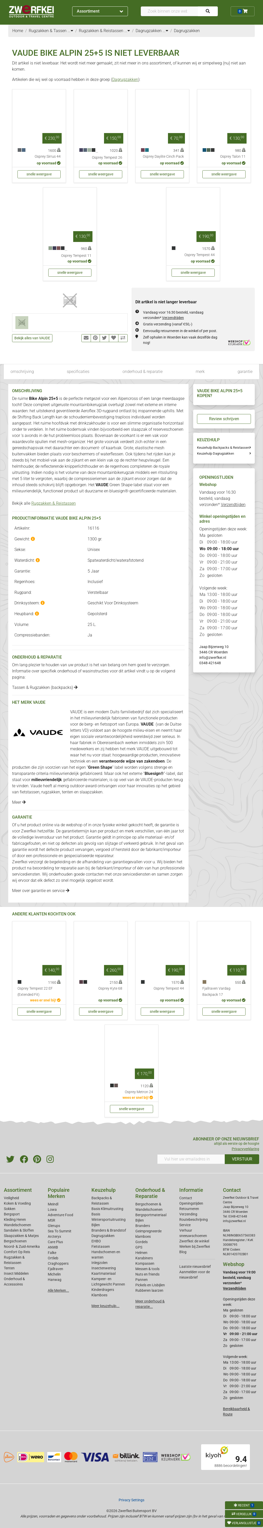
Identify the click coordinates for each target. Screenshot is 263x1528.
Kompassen (144, 1263)
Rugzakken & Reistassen (53, 503)
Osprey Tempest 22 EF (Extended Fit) (35, 991)
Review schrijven (224, 418)
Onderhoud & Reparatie (150, 1193)
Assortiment (100, 11)
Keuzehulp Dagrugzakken (215, 453)
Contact (185, 1198)
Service (185, 1225)
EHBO (96, 1241)
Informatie (191, 1190)
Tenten (9, 1268)
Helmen (141, 1253)
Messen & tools (147, 1269)
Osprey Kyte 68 (110, 988)
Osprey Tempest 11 (76, 256)
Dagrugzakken (125, 79)
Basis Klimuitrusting (107, 1209)
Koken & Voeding (17, 1203)
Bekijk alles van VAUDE (32, 338)
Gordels (141, 1242)
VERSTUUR (242, 1159)
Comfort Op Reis (17, 1252)
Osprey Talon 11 (233, 156)
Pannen (141, 1280)
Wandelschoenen (17, 1225)
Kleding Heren (15, 1219)
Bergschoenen (15, 1241)
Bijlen (95, 1225)
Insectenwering (103, 1268)
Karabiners (144, 1258)
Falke (52, 1253)
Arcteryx (54, 1236)
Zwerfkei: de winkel (194, 1241)
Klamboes (99, 1295)
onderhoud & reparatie (143, 371)
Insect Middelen (16, 1273)
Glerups (54, 1226)
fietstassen (30, 792)
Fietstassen (100, 1246)
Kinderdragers (102, 1290)
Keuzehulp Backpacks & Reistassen (223, 447)
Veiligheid (11, 1198)
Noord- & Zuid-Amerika (22, 1246)
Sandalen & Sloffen (19, 1230)
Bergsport (12, 1214)
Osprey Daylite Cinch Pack (163, 156)
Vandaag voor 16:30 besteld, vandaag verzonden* (222, 498)
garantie (245, 371)
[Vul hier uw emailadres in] (191, 1159)
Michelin (54, 1274)
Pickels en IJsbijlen (150, 1285)
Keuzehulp (103, 1190)
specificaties (78, 371)
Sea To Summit (59, 1231)
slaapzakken (91, 792)
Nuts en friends (147, 1274)
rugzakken (50, 792)
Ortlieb (53, 1258)
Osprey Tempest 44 (199, 255)
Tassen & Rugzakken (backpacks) (45, 687)
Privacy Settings (131, 1500)
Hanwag (54, 1280)
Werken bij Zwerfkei (194, 1246)
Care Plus (55, 1242)
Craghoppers (58, 1263)
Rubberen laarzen (149, 1290)
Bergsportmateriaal (150, 1215)
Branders (142, 1226)
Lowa (52, 1209)
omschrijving (22, 371)
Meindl (53, 1204)
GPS (138, 1247)
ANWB (53, 1247)
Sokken (9, 1209)
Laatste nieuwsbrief (195, 1266)
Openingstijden (191, 1203)
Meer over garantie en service (40, 890)
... (70, 30)
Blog (182, 1252)
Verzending (188, 1214)
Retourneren (189, 1209)
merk (200, 371)
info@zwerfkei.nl (212, 657)
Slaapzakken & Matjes (21, 1236)
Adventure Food (60, 1215)
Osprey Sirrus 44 (48, 156)
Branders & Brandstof (108, 1230)
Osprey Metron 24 (139, 1092)
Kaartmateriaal (103, 1273)
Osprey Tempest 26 (107, 157)
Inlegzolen (99, 1263)
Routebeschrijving (193, 1219)
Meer (19, 802)
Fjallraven (55, 1269)
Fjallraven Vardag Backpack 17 (216, 991)
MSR (51, 1220)
